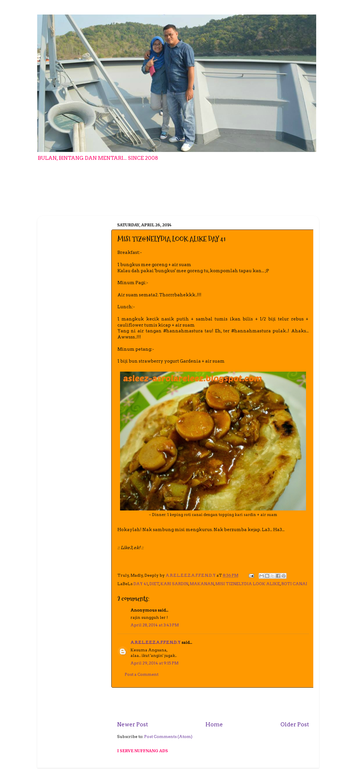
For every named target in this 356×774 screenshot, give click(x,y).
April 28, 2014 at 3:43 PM (154, 625)
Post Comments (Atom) (168, 736)
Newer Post (132, 724)
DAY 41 (140, 583)
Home (214, 724)
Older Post (294, 724)
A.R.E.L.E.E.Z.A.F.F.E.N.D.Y (155, 642)
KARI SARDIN (174, 583)
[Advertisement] (213, 704)
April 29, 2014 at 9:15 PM (154, 663)
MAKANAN (202, 583)
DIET (154, 583)
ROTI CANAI (294, 583)
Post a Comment (141, 674)
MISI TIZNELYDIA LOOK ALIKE (247, 583)
